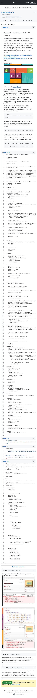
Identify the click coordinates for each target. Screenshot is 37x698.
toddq (3, 12)
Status (18, 690)
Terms (5, 690)
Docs (27, 690)
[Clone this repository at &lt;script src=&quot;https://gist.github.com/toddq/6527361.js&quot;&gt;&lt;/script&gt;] (12, 17)
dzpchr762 (5, 570)
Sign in (27, 2)
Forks (29, 20)
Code (4, 20)
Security (13, 690)
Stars (21, 20)
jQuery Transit (17, 87)
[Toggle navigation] (2, 2)
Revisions (12, 20)
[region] (18, 89)
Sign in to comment (15, 684)
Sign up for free (7, 682)
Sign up (33, 2)
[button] (20, 17)
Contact (31, 690)
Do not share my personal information (22, 692)
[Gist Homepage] (14, 2)
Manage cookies (10, 692)
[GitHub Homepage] (14, 694)
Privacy (9, 690)
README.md (10, 12)
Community (22, 690)
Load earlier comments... (18, 566)
